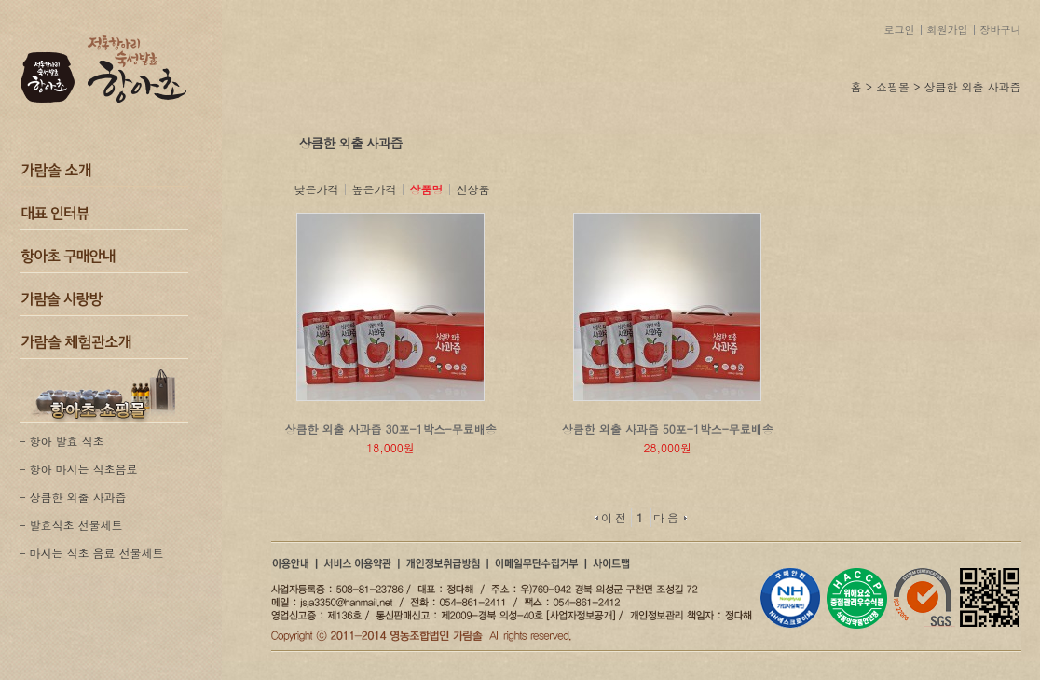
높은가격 (374, 189)
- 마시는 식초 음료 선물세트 (92, 553)
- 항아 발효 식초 (62, 441)
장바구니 (1000, 29)
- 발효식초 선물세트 (71, 525)
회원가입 (947, 29)
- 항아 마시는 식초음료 (79, 469)
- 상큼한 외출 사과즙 (73, 497)
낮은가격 (316, 189)
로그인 (899, 29)
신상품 (473, 189)
